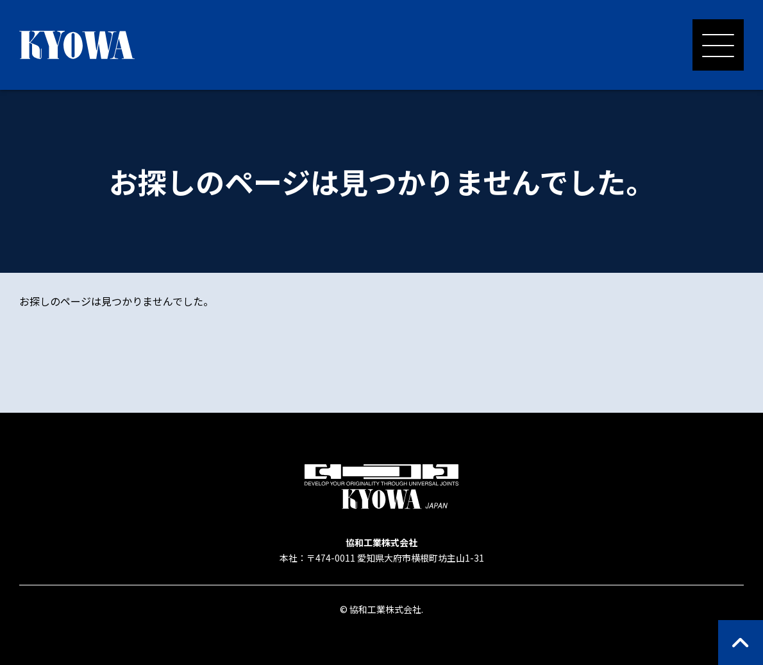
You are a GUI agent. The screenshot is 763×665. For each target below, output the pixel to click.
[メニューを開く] (718, 45)
